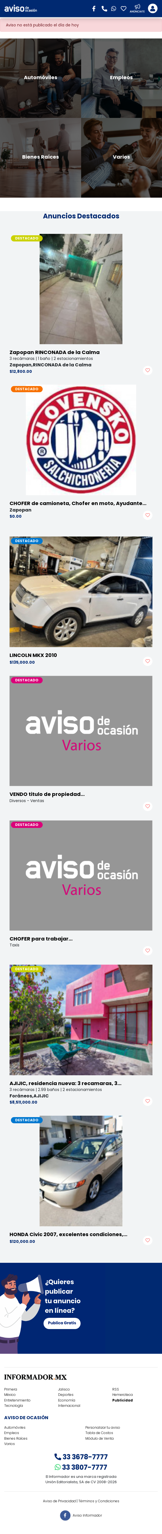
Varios (9, 1443)
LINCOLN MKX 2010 (33, 655)
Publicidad (122, 1400)
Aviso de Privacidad (59, 1501)
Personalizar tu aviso (102, 1427)
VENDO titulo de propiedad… (47, 794)
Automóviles (15, 1427)
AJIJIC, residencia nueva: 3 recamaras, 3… (66, 1083)
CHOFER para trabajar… (41, 938)
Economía (66, 1400)
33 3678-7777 (81, 1457)
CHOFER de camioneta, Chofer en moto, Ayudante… (78, 503)
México (10, 1394)
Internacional (69, 1405)
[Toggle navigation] (153, 8)
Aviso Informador (87, 1515)
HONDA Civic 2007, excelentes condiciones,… (68, 1234)
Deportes (66, 1394)
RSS (115, 1389)
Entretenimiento (17, 1400)
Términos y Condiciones (98, 1501)
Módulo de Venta (99, 1438)
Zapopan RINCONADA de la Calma (55, 352)
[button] (96, 8)
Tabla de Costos (99, 1432)
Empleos (11, 1432)
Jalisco (64, 1389)
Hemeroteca (122, 1394)
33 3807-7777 (81, 1467)
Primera (10, 1389)
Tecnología (13, 1405)
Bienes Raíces (16, 1438)
